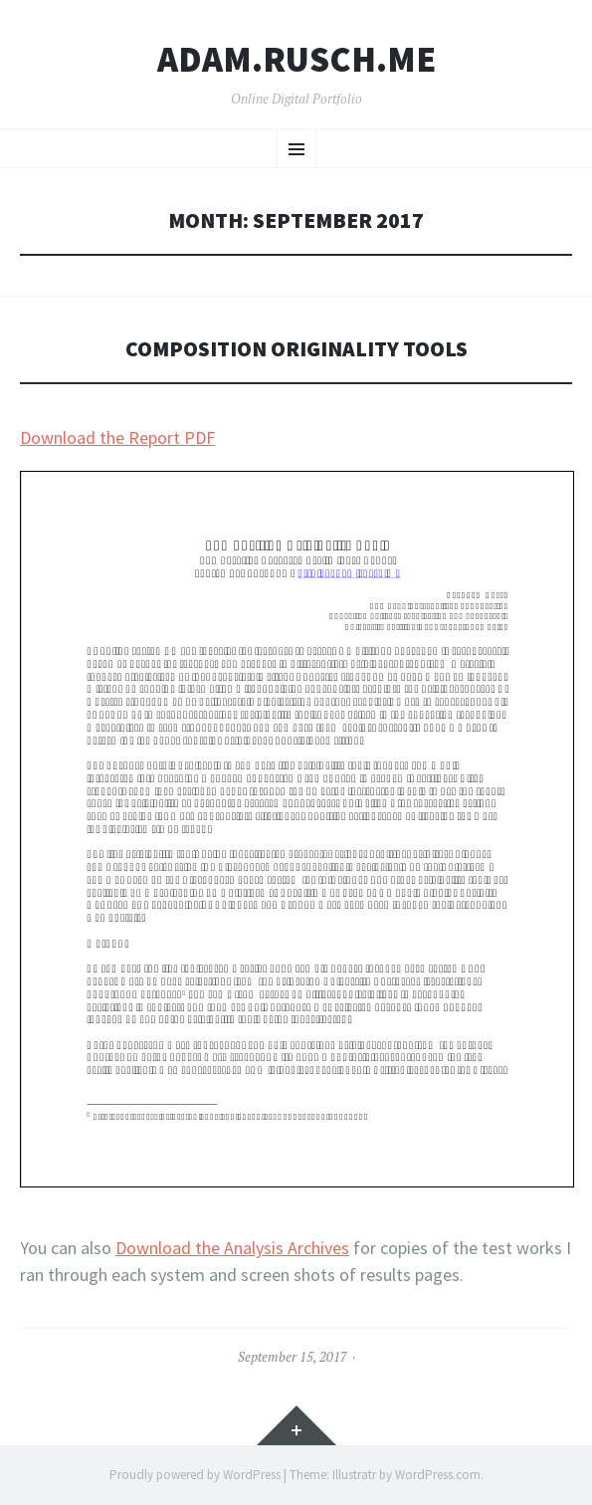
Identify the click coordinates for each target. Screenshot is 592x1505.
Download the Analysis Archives (232, 1247)
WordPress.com (438, 1474)
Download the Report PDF (117, 437)
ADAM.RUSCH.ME (296, 60)
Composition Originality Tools (296, 348)
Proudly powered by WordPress (195, 1474)
